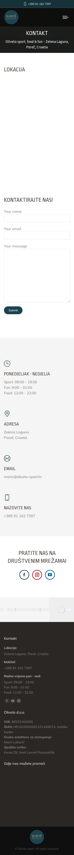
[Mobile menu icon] (65, 17)
